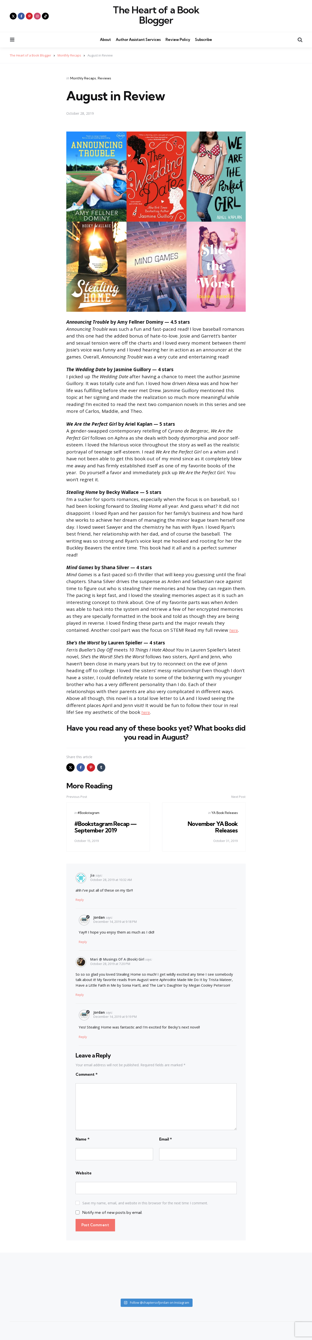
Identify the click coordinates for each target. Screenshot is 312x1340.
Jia (92, 875)
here (234, 630)
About (105, 39)
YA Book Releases (224, 813)
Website (84, 1172)
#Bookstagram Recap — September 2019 (106, 827)
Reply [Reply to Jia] (80, 899)
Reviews (104, 78)
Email (165, 1139)
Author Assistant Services (138, 39)
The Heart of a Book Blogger (156, 15)
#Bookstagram (88, 813)
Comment (87, 1074)
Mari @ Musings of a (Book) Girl (117, 959)
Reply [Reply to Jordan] (83, 942)
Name (82, 1139)
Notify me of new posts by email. (112, 1212)
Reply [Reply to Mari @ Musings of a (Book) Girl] (80, 994)
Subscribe (203, 39)
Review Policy (178, 39)
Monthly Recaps (83, 78)
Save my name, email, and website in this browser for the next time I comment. (145, 1203)
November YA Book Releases (212, 827)
